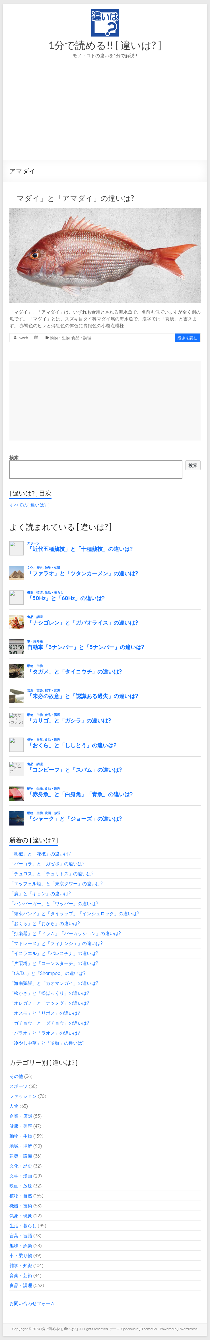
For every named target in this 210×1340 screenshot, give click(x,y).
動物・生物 (60, 337)
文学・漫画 (20, 1176)
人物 (13, 1106)
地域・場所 (20, 1146)
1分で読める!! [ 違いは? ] (104, 45)
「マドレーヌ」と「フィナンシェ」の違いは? (56, 943)
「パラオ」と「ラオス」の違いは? (44, 1033)
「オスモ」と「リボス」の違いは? (44, 1013)
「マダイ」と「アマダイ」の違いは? (71, 198)
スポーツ (18, 1086)
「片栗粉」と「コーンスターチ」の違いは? (53, 963)
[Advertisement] (105, 117)
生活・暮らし (23, 1225)
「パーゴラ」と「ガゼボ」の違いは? (47, 863)
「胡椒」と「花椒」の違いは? (40, 854)
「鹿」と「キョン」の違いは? (40, 893)
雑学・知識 (20, 1265)
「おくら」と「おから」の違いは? (44, 923)
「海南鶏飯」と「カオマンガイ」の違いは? (53, 983)
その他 (16, 1076)
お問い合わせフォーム (32, 1303)
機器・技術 (20, 1206)
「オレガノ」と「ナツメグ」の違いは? (49, 1003)
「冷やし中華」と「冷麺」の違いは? (47, 1043)
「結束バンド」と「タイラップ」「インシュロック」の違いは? (74, 913)
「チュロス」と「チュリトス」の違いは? (51, 873)
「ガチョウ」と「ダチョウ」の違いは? (49, 1023)
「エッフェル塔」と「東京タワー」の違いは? (56, 883)
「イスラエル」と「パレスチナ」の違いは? (53, 953)
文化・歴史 (20, 1166)
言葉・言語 (20, 1235)
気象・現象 (20, 1215)
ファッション (23, 1096)
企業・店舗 (20, 1116)
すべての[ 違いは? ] (29, 505)
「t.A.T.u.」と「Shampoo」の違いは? (47, 973)
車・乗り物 (20, 1255)
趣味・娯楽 (20, 1245)
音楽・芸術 (20, 1275)
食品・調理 (81, 337)
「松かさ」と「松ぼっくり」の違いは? (49, 993)
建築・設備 (20, 1156)
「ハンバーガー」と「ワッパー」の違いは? (53, 903)
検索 (13, 457)
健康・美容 (20, 1126)
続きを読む (187, 337)
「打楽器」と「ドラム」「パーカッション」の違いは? (65, 933)
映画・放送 (20, 1186)
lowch (23, 337)
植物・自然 (20, 1196)
